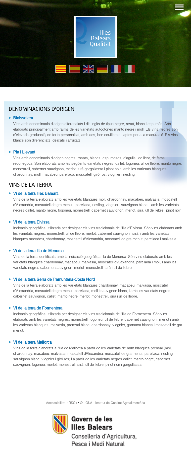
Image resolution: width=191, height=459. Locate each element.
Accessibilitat (55, 403)
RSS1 (73, 403)
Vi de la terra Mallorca (32, 342)
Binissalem (23, 118)
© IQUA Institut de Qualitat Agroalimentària (112, 403)
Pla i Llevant (24, 152)
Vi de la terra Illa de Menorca (38, 250)
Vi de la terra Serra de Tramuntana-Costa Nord (54, 279)
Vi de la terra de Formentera (37, 308)
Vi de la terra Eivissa (31, 222)
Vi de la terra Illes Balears (35, 193)
